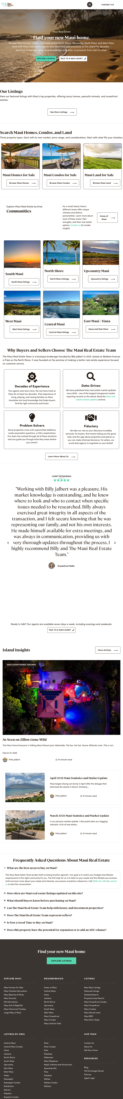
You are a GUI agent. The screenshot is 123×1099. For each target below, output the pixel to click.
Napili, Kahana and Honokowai (58, 1065)
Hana (46, 995)
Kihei (46, 1043)
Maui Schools (10, 998)
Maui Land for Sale (52, 1024)
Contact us (76, 225)
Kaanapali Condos (12, 1083)
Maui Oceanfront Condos (95, 1002)
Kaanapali (8, 1079)
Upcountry (48, 1006)
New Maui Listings (92, 988)
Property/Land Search (94, 998)
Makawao (48, 1058)
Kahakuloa (9, 1086)
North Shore (49, 1002)
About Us (88, 1047)
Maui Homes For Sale (13, 988)
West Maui (48, 1013)
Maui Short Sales (92, 1020)
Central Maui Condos (13, 1047)
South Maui (49, 1009)
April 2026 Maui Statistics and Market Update (79, 778)
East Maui (8, 1068)
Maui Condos (50, 1020)
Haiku (6, 1076)
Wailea (47, 1079)
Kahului (7, 1090)
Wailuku (47, 1086)
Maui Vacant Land (92, 1013)
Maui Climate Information (15, 991)
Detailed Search (91, 995)
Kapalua (7, 1094)
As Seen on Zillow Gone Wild (25, 739)
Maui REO (88, 1016)
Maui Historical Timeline (15, 1009)
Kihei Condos (50, 1047)
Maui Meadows (51, 1061)
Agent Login (89, 1078)
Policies (87, 1075)
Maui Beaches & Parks (14, 995)
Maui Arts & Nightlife (13, 1006)
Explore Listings (61, 961)
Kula (46, 1050)
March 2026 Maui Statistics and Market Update (79, 815)
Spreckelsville (50, 1068)
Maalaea (48, 1054)
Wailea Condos (51, 1083)
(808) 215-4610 (100, 881)
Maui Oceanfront (51, 1016)
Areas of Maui (50, 988)
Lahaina (47, 998)
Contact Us (89, 1043)
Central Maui (50, 991)
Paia (46, 1072)
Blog (86, 1068)
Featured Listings (91, 991)
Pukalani (48, 1076)
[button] (61, 4)
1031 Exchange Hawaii (94, 1071)
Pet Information (11, 1002)
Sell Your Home (91, 1050)
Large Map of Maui (12, 1013)
